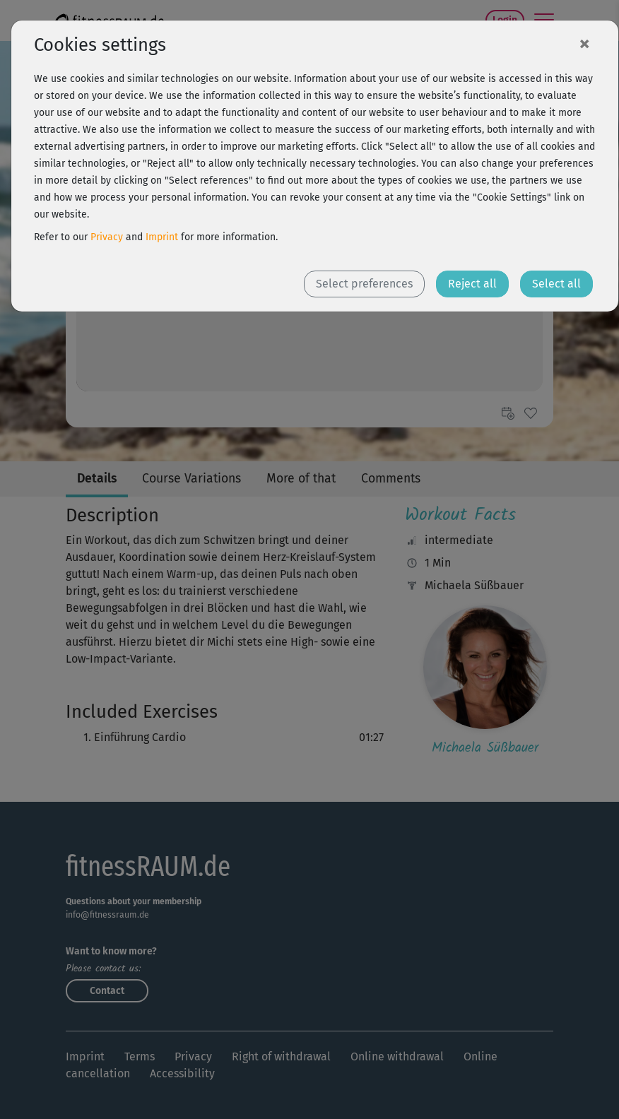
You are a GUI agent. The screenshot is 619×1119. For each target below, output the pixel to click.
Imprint (162, 237)
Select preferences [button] (364, 283)
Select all (556, 283)
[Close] (584, 43)
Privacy (106, 237)
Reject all (472, 283)
